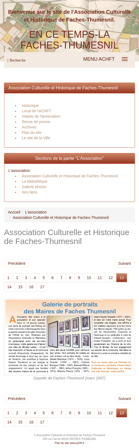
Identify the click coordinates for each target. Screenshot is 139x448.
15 (20, 287)
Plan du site (31, 132)
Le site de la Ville (36, 138)
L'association (19, 170)
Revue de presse (36, 122)
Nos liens (29, 192)
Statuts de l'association (41, 116)
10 (89, 278)
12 (111, 278)
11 (100, 278)
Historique (30, 105)
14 (9, 287)
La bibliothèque (34, 181)
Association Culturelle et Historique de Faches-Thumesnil (63, 88)
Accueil (14, 212)
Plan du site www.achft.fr (69, 443)
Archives (29, 127)
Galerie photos (34, 187)
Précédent (16, 263)
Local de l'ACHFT (36, 111)
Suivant (124, 263)
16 (31, 287)
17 (42, 287)
